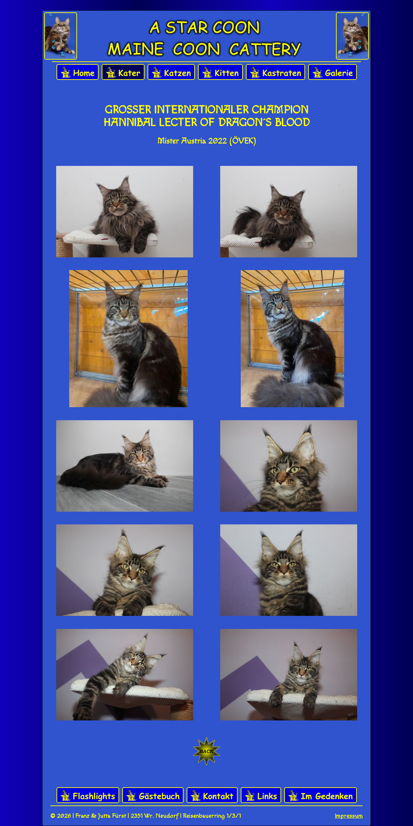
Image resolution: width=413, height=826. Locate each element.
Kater (123, 72)
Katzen (171, 72)
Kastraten (275, 72)
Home (78, 72)
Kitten (220, 72)
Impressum (349, 815)
